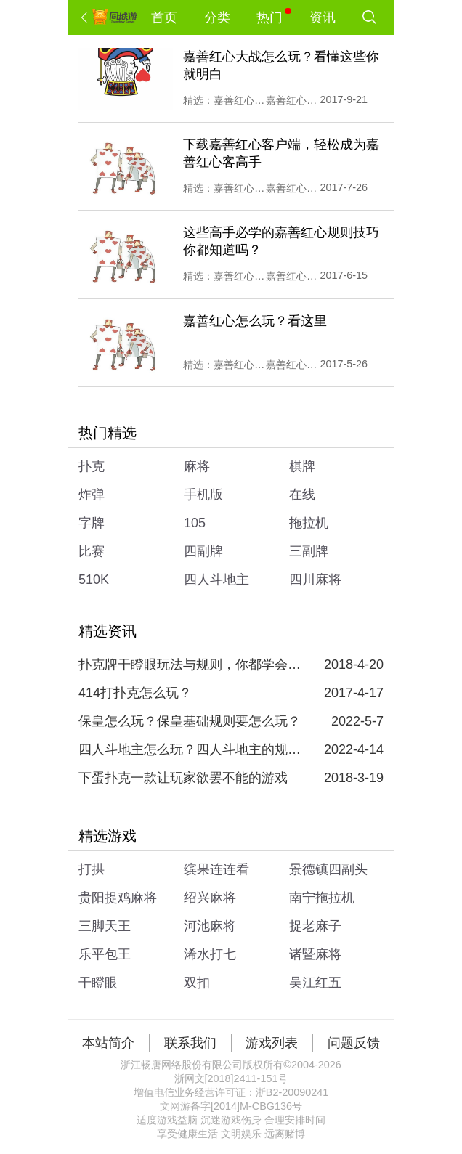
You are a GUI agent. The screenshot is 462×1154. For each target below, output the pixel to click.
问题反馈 (354, 1043)
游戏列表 (272, 1043)
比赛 (91, 551)
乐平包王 (104, 954)
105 (195, 523)
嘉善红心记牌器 (240, 276)
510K (93, 579)
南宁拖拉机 (321, 897)
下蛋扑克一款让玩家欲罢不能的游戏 (183, 778)
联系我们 (190, 1043)
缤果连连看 (216, 869)
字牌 (91, 523)
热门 (273, 16)
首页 (164, 17)
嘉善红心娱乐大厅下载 (240, 100)
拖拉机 (308, 523)
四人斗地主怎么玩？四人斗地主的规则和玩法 (191, 749)
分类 (217, 17)
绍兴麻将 (210, 897)
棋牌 (302, 466)
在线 (302, 494)
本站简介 (108, 1043)
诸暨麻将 (315, 954)
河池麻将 (210, 926)
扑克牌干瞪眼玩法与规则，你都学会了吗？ (191, 664)
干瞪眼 (98, 982)
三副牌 (308, 551)
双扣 (197, 982)
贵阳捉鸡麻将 (117, 897)
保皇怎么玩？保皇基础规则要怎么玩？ (189, 721)
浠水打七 (210, 954)
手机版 (203, 494)
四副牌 (203, 551)
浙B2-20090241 (292, 1092)
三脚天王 (104, 926)
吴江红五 (315, 982)
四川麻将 (315, 579)
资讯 (322, 17)
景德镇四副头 (328, 869)
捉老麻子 (315, 926)
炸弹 (91, 494)
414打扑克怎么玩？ (135, 693)
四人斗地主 (216, 579)
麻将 (197, 466)
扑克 (91, 466)
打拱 (91, 869)
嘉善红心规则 (292, 100)
